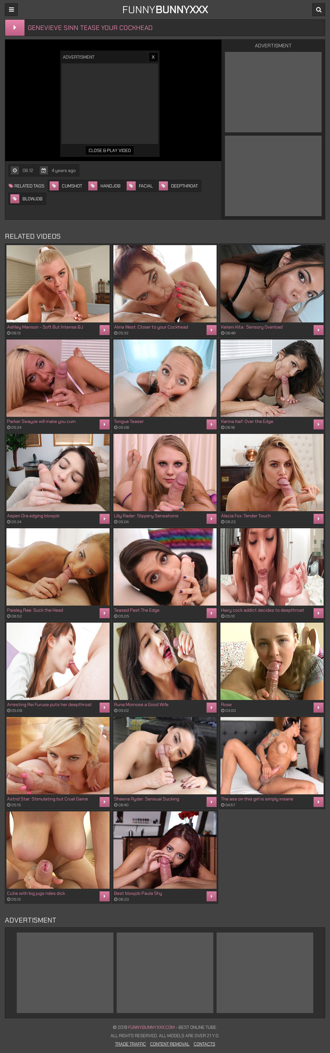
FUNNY (165, 9)
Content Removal (169, 1044)
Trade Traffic (130, 1044)
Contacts (204, 1044)
